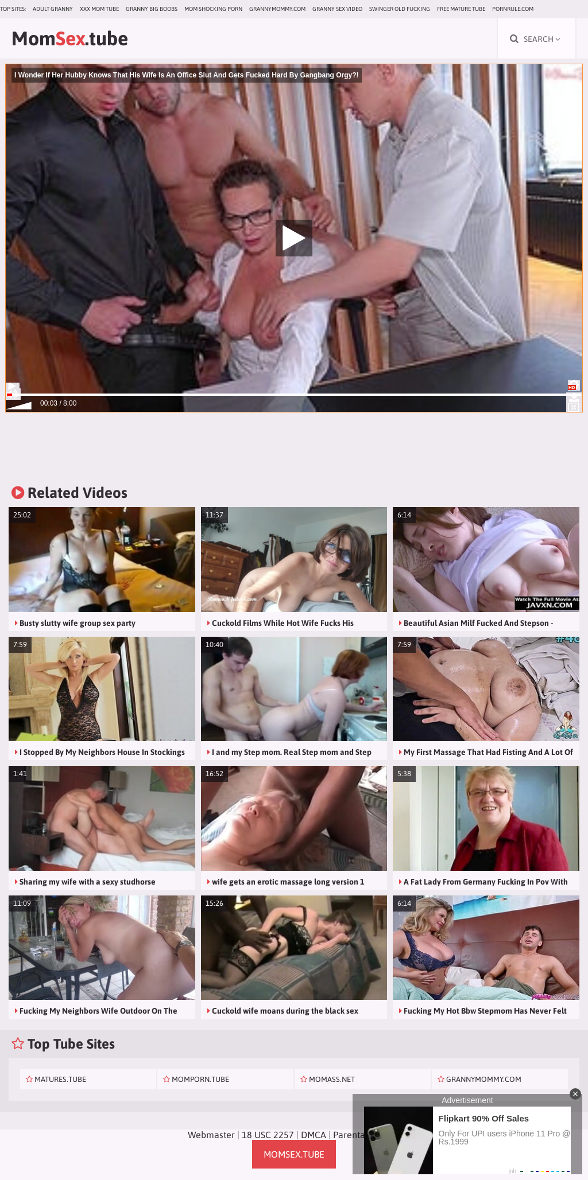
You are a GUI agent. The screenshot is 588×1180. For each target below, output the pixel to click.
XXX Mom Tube (99, 9)
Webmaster (211, 1135)
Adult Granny (53, 9)
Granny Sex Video (337, 9)
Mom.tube (69, 38)
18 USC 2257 (268, 1135)
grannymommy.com (277, 9)
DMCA (313, 1135)
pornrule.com (512, 9)
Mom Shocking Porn (213, 9)
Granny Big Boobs (151, 9)
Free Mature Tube (461, 9)
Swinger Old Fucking (399, 9)
